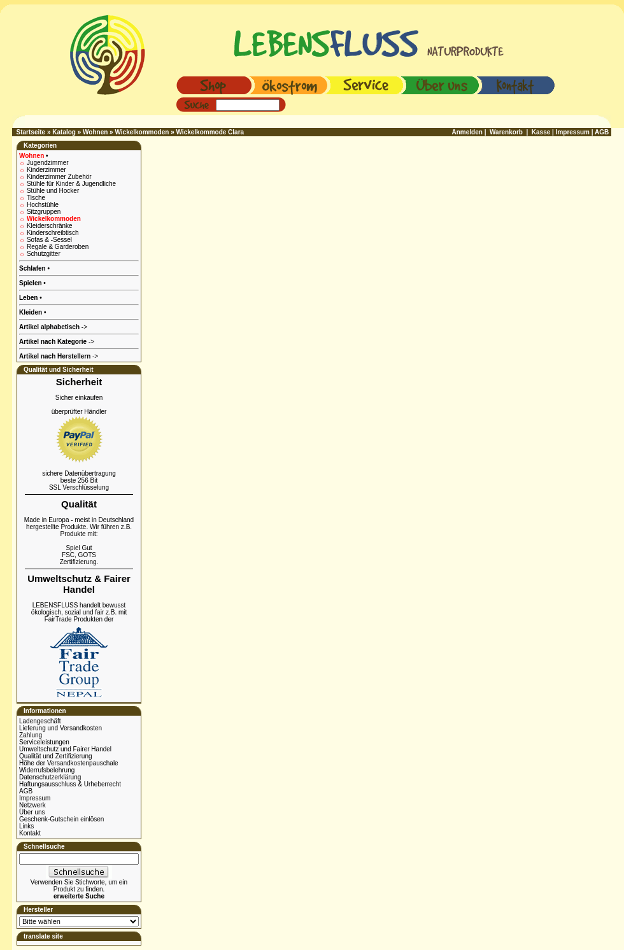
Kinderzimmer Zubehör (59, 176)
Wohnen (95, 132)
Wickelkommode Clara (210, 132)
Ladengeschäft (40, 721)
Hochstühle (43, 204)
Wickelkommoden (142, 132)
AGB (25, 791)
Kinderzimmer (46, 169)
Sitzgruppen (43, 211)
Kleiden (31, 312)
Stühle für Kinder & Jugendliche (71, 183)
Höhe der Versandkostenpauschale (68, 763)
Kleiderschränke (50, 225)
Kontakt (30, 833)
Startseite (31, 132)
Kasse (541, 132)
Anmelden (467, 132)
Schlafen (33, 268)
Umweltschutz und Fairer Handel (65, 749)
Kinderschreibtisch (53, 232)
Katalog (64, 132)
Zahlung (30, 735)
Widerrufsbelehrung (46, 770)
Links (26, 826)
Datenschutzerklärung (50, 777)
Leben (29, 297)
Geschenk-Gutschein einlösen (61, 819)
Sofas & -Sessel (49, 239)
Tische (36, 197)
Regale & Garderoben (58, 246)
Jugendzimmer (48, 162)
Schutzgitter (43, 253)
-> (58, 356)
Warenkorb (506, 132)
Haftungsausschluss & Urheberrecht (70, 784)
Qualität (79, 504)
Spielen (31, 283)
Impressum (34, 798)
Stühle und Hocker (53, 190)
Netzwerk (32, 805)
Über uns (32, 812)
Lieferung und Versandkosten (60, 728)
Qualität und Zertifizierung (55, 756)
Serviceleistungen (44, 742)
